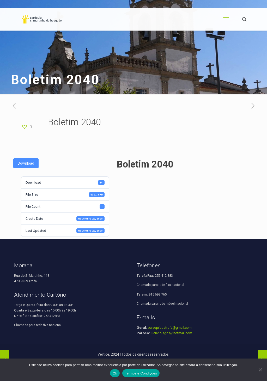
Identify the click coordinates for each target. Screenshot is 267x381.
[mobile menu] (226, 19)
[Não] (260, 369)
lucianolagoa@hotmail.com (171, 333)
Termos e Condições (141, 373)
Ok (115, 373)
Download (26, 163)
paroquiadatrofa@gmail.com (170, 328)
